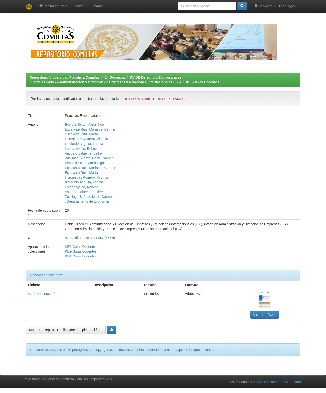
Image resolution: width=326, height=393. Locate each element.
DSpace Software (267, 382)
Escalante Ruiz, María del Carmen (90, 129)
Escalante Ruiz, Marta (81, 134)
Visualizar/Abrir (264, 315)
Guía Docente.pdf (41, 294)
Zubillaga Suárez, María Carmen (89, 158)
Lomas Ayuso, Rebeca (82, 148)
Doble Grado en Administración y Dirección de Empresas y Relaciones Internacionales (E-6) (107, 82)
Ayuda (98, 6)
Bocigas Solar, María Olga (84, 124)
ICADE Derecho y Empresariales (156, 77)
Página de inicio (53, 6)
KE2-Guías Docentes (81, 251)
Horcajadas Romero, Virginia (86, 139)
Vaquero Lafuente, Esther (84, 153)
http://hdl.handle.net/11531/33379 (90, 238)
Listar (80, 6)
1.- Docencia (115, 77)
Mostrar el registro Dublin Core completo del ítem (65, 330)
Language (287, 6)
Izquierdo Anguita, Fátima (84, 144)
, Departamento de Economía (87, 201)
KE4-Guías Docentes (81, 256)
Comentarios (292, 382)
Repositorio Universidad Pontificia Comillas (65, 77)
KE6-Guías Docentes (202, 82)
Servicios (265, 6)
